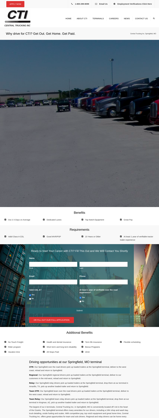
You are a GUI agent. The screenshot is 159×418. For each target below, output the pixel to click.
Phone (82, 276)
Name (32, 258)
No (32, 298)
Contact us (141, 18)
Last (81, 268)
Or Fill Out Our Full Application (51, 320)
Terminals (98, 18)
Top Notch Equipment (94, 220)
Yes (33, 295)
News (127, 18)
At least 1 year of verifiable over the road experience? (98, 291)
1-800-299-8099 (82, 4)
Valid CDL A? (35, 290)
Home (68, 18)
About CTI (82, 18)
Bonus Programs (92, 347)
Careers (114, 18)
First (31, 268)
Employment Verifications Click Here (135, 4)
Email (31, 276)
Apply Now (15, 4)
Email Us (103, 4)
